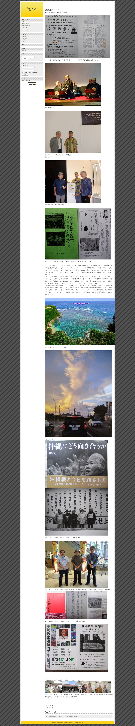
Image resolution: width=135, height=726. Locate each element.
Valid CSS (76, 722)
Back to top (81, 722)
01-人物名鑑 (26, 23)
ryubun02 (65, 12)
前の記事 (25, 36)
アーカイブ (25, 41)
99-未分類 (25, 30)
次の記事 (25, 38)
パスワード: (25, 68)
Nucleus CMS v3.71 (60, 722)
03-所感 (25, 27)
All (23, 21)
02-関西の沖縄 (26, 25)
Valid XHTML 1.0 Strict (69, 722)
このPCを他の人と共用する (30, 72)
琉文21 (32, 9)
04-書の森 (53, 12)
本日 (24, 40)
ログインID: (25, 65)
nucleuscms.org (26, 80)
